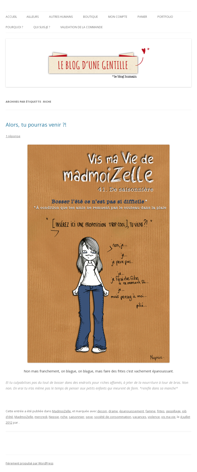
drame (113, 411)
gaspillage (173, 411)
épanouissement (131, 411)
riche (63, 417)
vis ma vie (168, 417)
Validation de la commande (81, 27)
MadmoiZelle (61, 411)
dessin (102, 411)
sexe (89, 417)
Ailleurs (33, 17)
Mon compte (117, 17)
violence (154, 417)
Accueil (11, 17)
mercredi (41, 417)
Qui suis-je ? (41, 27)
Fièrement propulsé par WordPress (29, 463)
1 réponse (13, 136)
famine (150, 411)
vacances (139, 417)
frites (161, 411)
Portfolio (165, 17)
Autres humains (61, 17)
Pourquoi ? (14, 27)
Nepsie (54, 417)
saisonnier (76, 417)
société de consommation (112, 417)
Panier (142, 17)
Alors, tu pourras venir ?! (36, 124)
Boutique (90, 17)
